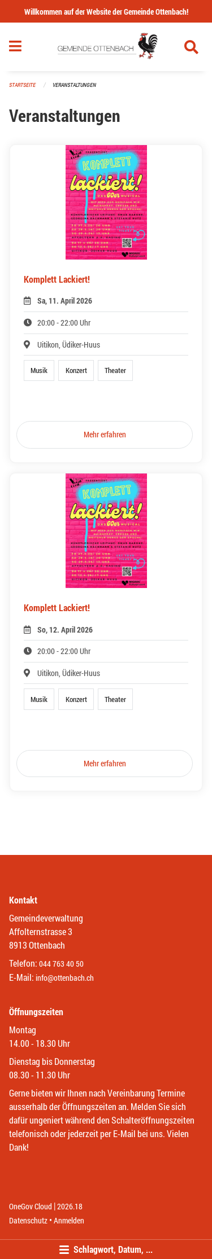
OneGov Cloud (30, 1206)
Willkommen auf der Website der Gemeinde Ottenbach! (106, 11)
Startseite (22, 85)
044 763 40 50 (61, 963)
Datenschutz (28, 1220)
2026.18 (70, 1206)
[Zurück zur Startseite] (106, 47)
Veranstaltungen (74, 85)
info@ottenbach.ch (65, 977)
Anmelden (69, 1220)
